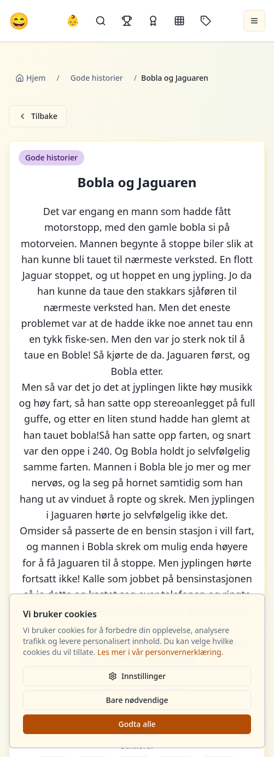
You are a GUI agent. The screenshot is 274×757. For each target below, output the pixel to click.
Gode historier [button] (51, 157)
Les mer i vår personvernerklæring (159, 652)
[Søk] (100, 21)
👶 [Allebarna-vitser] (73, 20)
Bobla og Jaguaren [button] (137, 182)
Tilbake (37, 116)
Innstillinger (137, 676)
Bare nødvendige (137, 700)
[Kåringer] (153, 21)
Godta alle (136, 724)
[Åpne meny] (254, 21)
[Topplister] (127, 21)
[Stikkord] (205, 21)
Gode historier (97, 78)
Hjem (30, 78)
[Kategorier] (179, 21)
